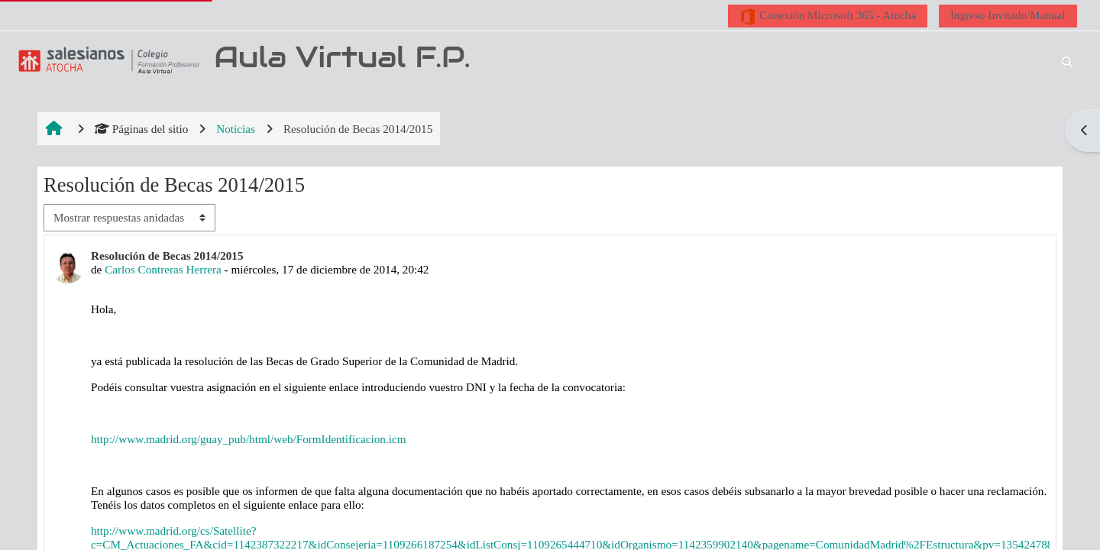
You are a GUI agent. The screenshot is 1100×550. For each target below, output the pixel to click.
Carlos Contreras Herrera (163, 269)
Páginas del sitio (142, 128)
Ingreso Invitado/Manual (1008, 14)
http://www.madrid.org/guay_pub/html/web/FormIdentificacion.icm (248, 438)
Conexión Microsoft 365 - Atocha (827, 16)
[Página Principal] (106, 59)
